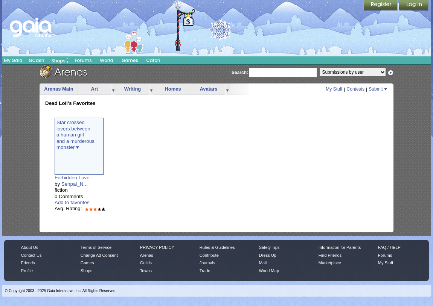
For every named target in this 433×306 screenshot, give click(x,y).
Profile (27, 270)
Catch (153, 60)
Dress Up (267, 255)
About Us (29, 247)
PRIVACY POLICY (157, 247)
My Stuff (334, 89)
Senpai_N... (74, 184)
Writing (132, 89)
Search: (240, 72)
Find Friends (330, 255)
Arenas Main (58, 89)
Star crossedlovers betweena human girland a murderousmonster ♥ (75, 135)
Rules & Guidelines (217, 247)
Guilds (146, 263)
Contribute (209, 255)
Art (94, 89)
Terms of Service (96, 247)
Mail (263, 263)
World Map (269, 270)
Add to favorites (72, 202)
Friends (28, 263)
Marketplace (330, 263)
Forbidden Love (72, 177)
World (106, 60)
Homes (173, 89)
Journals (207, 263)
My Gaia (13, 60)
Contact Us (31, 255)
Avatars (208, 89)
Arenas (146, 255)
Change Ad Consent (99, 255)
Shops (60, 60)
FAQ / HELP (389, 247)
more (113, 89)
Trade (205, 270)
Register (381, 5)
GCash (36, 60)
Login (414, 5)
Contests (355, 89)
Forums (83, 60)
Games (130, 60)
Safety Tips (269, 247)
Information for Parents (340, 247)
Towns (146, 270)
